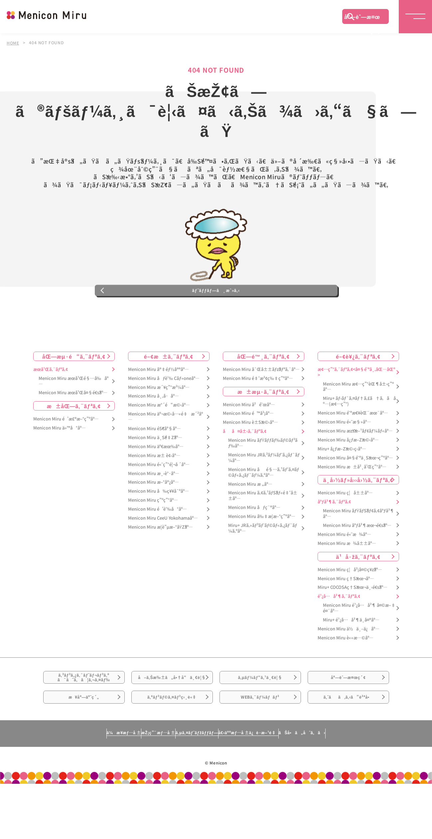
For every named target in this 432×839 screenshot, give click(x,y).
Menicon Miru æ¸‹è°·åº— (153, 501)
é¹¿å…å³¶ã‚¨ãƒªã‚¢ (339, 624)
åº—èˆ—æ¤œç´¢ (362, 18)
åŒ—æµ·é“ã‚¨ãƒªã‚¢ (73, 384)
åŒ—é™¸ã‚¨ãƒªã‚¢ (263, 384)
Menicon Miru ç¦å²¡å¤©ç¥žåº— (350, 597)
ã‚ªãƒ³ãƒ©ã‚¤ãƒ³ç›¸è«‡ (172, 747)
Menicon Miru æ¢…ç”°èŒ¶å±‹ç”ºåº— (358, 414)
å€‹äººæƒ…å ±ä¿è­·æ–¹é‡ (277, 787)
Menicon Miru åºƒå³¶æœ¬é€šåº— (357, 553)
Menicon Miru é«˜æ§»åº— (344, 450)
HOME (13, 42)
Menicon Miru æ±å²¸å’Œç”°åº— (352, 494)
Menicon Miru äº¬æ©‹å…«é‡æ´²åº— (165, 444)
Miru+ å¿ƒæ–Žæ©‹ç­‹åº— (342, 476)
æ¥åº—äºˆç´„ (84, 747)
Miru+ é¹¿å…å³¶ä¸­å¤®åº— (351, 648)
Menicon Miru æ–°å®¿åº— (153, 510)
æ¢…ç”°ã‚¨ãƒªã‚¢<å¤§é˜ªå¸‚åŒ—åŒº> (356, 400)
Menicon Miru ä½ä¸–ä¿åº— (348, 656)
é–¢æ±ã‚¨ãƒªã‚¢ (169, 384)
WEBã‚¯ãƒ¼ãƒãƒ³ (260, 747)
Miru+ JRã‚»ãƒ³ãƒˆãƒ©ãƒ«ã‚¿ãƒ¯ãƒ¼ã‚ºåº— (262, 556)
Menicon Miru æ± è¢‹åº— (154, 483)
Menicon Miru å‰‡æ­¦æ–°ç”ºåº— (261, 544)
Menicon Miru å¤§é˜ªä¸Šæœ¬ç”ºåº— (355, 485)
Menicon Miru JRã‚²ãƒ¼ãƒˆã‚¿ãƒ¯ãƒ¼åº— (264, 485)
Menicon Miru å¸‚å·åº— (153, 424)
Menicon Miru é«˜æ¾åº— (344, 562)
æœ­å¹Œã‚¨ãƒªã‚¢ (50, 397)
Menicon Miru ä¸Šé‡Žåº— (155, 465)
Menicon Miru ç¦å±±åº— (345, 521)
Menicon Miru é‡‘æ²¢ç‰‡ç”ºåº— (258, 406)
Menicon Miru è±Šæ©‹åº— (250, 450)
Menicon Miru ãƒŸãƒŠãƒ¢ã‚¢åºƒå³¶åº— (358, 541)
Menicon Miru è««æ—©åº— (345, 665)
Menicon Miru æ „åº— (250, 512)
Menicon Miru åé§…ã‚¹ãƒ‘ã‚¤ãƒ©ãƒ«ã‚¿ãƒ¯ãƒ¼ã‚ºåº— (263, 500)
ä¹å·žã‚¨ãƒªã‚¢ (358, 584)
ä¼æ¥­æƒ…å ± (62, 787)
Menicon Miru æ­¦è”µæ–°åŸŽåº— (160, 555)
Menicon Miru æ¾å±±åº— (347, 571)
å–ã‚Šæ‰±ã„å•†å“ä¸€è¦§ (172, 714)
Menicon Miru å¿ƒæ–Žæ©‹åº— (348, 467)
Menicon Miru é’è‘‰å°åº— (157, 537)
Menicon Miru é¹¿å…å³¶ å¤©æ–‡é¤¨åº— (359, 636)
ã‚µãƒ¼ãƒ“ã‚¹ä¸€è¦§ (260, 710)
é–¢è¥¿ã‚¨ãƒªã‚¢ (358, 384)
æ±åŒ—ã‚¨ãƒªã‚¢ (74, 434)
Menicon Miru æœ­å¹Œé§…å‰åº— (73, 409)
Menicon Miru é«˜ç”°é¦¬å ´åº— (159, 492)
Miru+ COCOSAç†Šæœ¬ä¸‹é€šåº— (352, 615)
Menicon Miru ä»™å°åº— (59, 456)
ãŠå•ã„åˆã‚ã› (363, 787)
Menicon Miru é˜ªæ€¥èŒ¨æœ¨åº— (353, 441)
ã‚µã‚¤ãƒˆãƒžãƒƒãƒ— (194, 787)
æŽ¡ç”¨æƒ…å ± (125, 787)
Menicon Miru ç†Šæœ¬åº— (346, 606)
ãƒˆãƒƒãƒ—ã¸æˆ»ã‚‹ (216, 314)
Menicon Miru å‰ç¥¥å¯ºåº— (158, 519)
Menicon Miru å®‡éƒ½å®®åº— (158, 397)
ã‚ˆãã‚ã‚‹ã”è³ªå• (348, 747)
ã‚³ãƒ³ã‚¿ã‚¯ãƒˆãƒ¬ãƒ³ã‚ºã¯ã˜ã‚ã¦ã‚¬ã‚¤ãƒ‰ (83, 710)
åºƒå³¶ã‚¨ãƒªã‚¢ (334, 530)
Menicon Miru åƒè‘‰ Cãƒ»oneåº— (164, 406)
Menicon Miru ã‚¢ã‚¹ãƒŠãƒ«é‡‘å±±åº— (262, 523)
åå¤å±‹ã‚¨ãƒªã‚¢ (244, 459)
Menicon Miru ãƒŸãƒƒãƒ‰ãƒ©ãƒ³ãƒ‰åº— (263, 471)
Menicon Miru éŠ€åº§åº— (154, 456)
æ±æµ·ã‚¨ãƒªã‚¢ (263, 419)
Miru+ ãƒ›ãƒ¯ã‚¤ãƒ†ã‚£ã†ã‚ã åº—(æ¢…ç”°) (359, 429)
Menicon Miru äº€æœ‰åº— (156, 474)
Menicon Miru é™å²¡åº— (248, 441)
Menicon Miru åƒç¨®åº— (254, 535)
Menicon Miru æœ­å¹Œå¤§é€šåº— (73, 420)
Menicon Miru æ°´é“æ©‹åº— (159, 433)
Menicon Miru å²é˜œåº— (249, 432)
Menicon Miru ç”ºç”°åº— (153, 528)
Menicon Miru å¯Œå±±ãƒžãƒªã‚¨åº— (261, 397)
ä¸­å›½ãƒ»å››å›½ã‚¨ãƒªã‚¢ (358, 508)
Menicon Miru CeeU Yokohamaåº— (163, 546)
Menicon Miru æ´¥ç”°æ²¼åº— (159, 415)
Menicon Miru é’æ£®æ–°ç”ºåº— (66, 447)
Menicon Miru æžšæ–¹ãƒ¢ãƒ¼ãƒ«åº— (355, 459)
